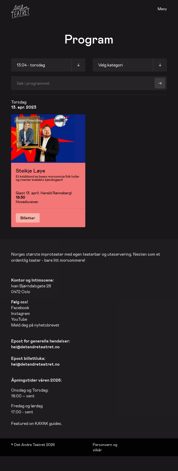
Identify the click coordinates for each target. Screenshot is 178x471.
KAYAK (41, 422)
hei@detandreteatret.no (35, 345)
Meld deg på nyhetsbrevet (35, 324)
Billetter (27, 218)
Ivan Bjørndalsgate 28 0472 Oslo (32, 284)
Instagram (20, 312)
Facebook (20, 306)
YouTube (19, 318)
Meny (162, 9)
